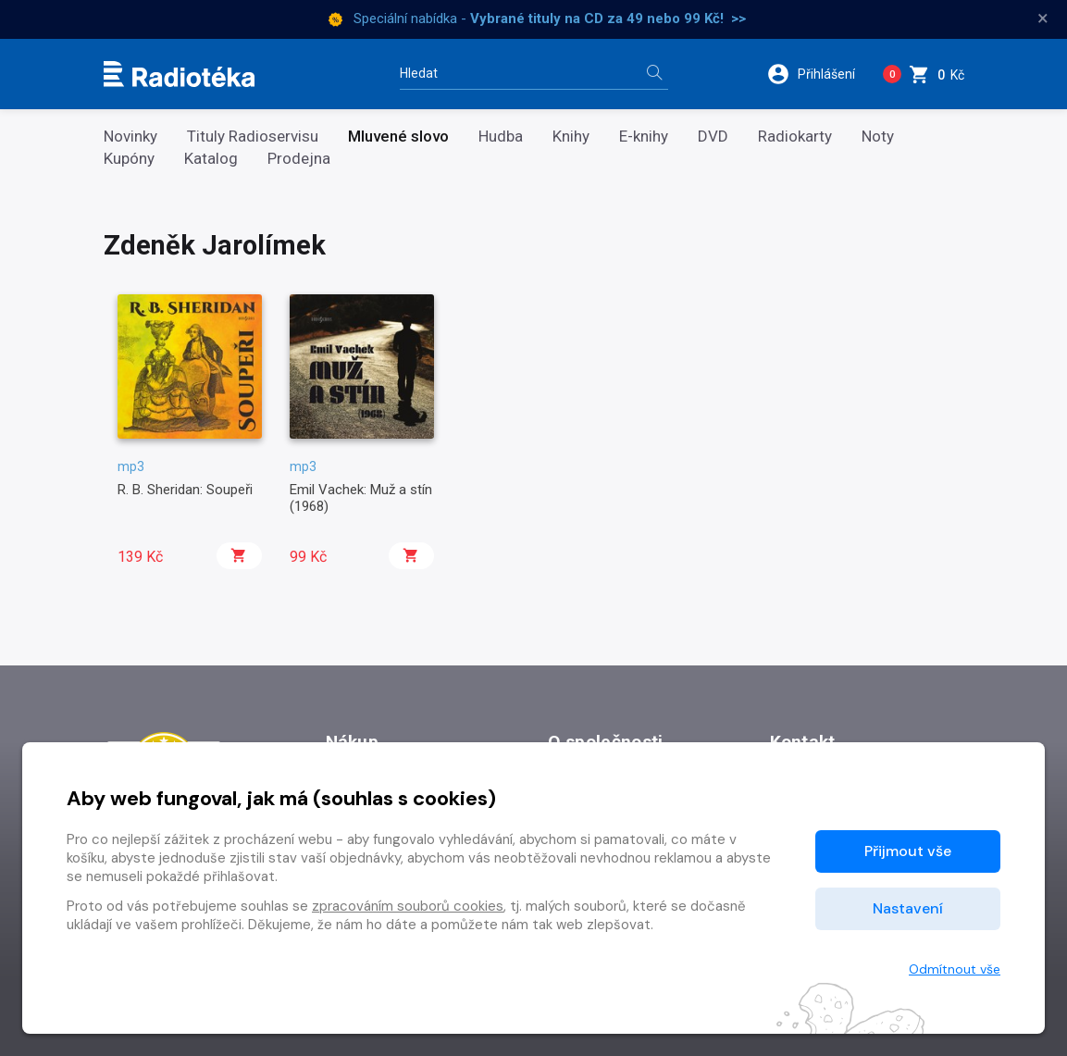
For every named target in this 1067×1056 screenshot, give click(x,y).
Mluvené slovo (398, 136)
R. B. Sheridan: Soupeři (185, 489)
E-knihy (643, 136)
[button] (817, 74)
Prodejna (298, 159)
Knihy (570, 136)
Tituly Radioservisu (252, 136)
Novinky (130, 136)
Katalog (211, 159)
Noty (878, 136)
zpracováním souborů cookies (407, 906)
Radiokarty (795, 136)
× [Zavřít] (1042, 18)
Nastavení (908, 908)
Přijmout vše (907, 851)
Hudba (500, 136)
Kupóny (129, 159)
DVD (713, 136)
